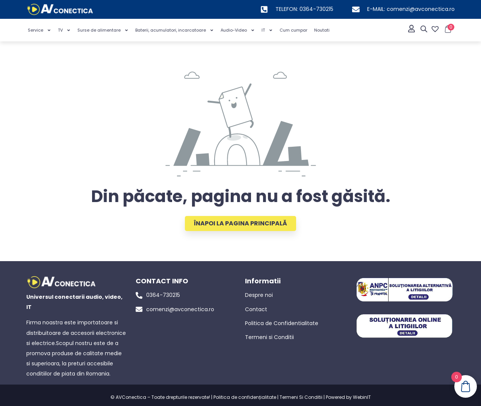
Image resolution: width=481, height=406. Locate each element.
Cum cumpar (293, 30)
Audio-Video (238, 30)
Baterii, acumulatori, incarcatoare (174, 30)
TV (64, 30)
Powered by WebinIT (348, 397)
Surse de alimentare (103, 30)
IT (267, 30)
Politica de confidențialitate (244, 397)
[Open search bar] (424, 29)
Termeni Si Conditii (301, 397)
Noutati (322, 30)
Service (39, 30)
